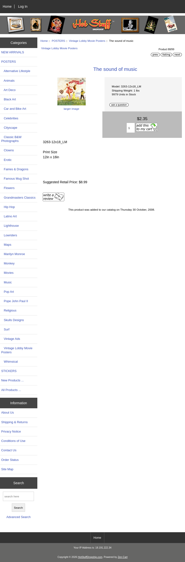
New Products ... (12, 380)
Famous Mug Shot (15, 178)
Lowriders (9, 235)
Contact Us (8, 450)
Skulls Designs (12, 320)
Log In (22, 6)
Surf (5, 329)
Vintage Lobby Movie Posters (87, 40)
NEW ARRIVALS (12, 52)
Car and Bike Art (13, 108)
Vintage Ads (10, 339)
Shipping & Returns (14, 422)
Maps (6, 244)
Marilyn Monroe (13, 254)
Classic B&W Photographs (11, 139)
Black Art (8, 99)
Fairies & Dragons (14, 169)
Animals (7, 80)
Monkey (7, 263)
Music (6, 282)
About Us (7, 412)
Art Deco (8, 90)
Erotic (6, 160)
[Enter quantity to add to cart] (131, 128)
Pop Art (7, 291)
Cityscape (9, 127)
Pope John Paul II (14, 301)
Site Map (7, 469)
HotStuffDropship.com (90, 557)
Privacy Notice (11, 431)
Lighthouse (10, 225)
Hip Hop (8, 207)
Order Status (10, 460)
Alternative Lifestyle (15, 71)
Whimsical (9, 361)
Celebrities (9, 118)
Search (18, 483)
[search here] (18, 496)
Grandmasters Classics (18, 197)
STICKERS (9, 371)
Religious (8, 310)
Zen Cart (123, 557)
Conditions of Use (13, 441)
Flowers (7, 188)
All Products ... (11, 390)
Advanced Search (18, 517)
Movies (7, 273)
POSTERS (58, 40)
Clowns (7, 150)
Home (7, 6)
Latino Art (9, 216)
